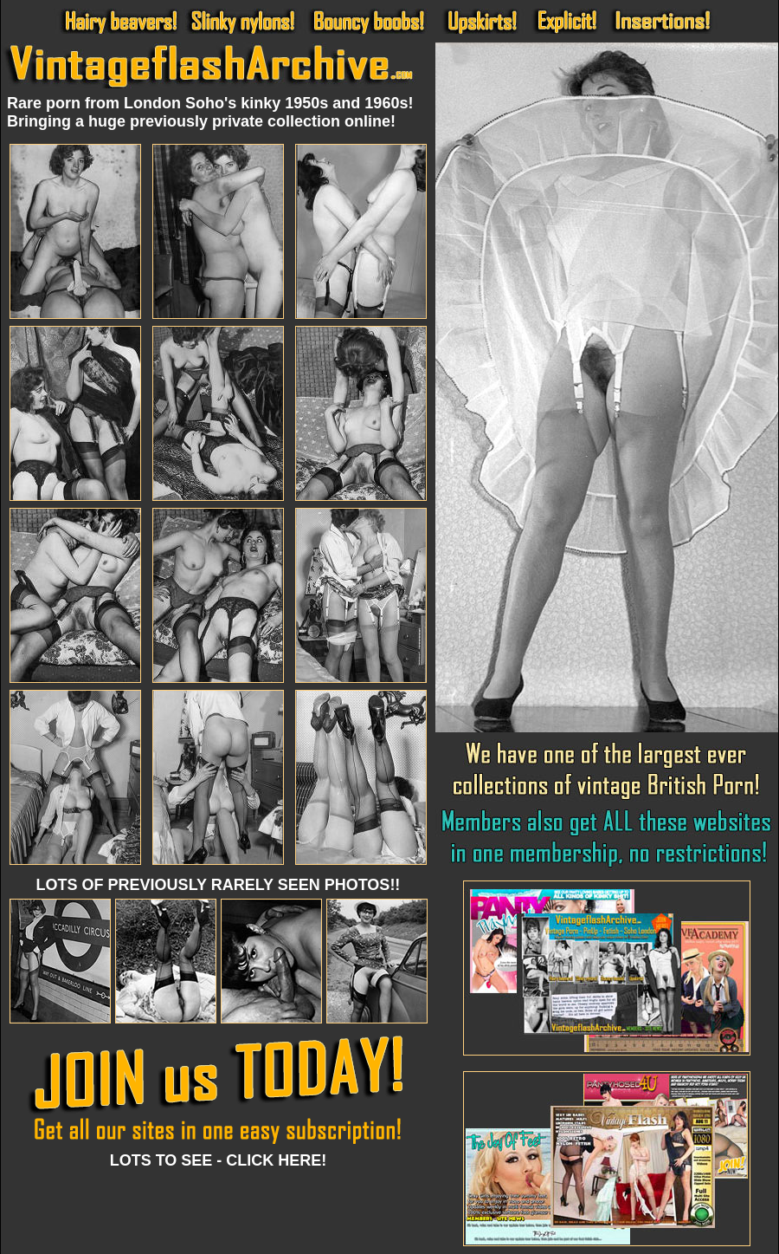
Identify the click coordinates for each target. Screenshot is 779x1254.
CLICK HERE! (276, 1160)
